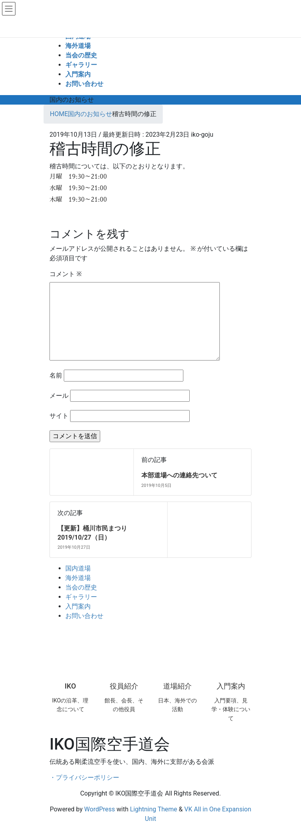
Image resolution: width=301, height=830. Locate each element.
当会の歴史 (81, 587)
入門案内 (78, 606)
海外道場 (78, 578)
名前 (56, 375)
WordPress (99, 809)
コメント (66, 274)
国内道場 (78, 568)
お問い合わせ (84, 616)
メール (59, 395)
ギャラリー (81, 597)
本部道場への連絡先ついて (179, 475)
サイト (59, 416)
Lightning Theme (153, 809)
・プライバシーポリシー (84, 777)
